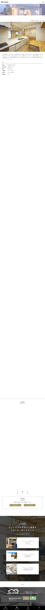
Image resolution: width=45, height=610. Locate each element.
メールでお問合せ (29, 505)
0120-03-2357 (15, 505)
